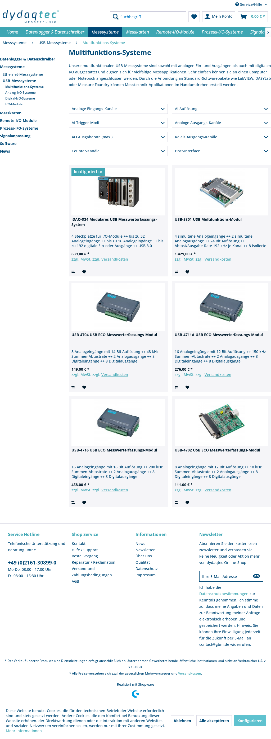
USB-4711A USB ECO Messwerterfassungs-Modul (219, 334)
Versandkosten (114, 259)
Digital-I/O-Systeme (20, 98)
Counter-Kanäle (86, 150)
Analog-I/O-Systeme (20, 92)
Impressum (146, 574)
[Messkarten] (137, 32)
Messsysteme (12, 66)
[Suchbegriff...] (148, 16)
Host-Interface (187, 150)
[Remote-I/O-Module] (175, 32)
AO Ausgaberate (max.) (92, 136)
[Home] (12, 32)
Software (8, 143)
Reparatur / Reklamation (93, 562)
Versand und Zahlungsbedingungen (92, 571)
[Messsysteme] (105, 32)
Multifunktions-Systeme (24, 86)
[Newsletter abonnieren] (256, 576)
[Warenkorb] (253, 16)
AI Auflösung (186, 108)
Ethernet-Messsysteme (23, 74)
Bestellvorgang (85, 555)
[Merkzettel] (194, 16)
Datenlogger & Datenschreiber (27, 59)
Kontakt (78, 543)
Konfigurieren (250, 720)
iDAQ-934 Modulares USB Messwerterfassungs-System (114, 222)
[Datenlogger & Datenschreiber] (55, 32)
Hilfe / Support (85, 549)
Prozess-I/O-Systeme (19, 128)
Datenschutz (147, 568)
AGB (75, 581)
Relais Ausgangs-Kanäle (196, 136)
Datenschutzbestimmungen (224, 593)
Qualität (143, 562)
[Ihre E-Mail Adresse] (225, 576)
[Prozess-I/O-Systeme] (222, 32)
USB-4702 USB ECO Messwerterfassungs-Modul (217, 450)
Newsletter (145, 549)
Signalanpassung (15, 135)
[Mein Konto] (218, 16)
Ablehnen (182, 720)
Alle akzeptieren (214, 720)
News (5, 151)
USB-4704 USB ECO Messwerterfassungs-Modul (114, 334)
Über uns (144, 555)
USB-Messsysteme (19, 80)
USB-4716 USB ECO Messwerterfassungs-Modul (114, 450)
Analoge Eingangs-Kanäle (94, 108)
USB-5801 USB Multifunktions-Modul (208, 219)
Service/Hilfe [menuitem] (249, 4)
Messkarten (10, 112)
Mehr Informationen (24, 730)
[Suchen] (115, 16)
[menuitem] (148, 16)
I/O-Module (13, 104)
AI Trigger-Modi (85, 122)
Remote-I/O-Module (18, 120)
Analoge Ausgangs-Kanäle (198, 122)
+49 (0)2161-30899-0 (32, 562)
